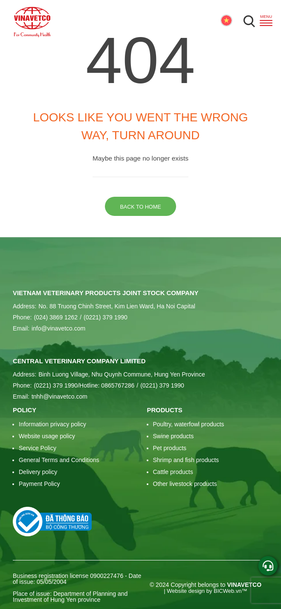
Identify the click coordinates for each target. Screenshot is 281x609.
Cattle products (173, 471)
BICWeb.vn (228, 591)
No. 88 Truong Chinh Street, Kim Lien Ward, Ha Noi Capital (116, 306)
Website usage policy (47, 436)
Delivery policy (38, 471)
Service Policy (37, 448)
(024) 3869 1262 (56, 317)
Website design (186, 591)
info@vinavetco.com (58, 328)
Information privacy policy (52, 424)
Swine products (173, 436)
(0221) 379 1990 (103, 317)
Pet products (170, 448)
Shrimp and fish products (186, 460)
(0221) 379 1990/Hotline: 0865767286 (84, 385)
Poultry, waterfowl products (188, 424)
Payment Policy (39, 483)
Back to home (140, 207)
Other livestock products (185, 483)
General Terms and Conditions (59, 460)
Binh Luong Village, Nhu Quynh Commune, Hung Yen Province (121, 374)
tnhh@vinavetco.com (59, 396)
